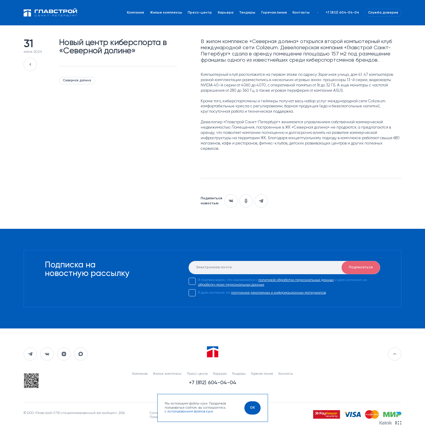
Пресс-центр (200, 12)
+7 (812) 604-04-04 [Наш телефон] (342, 12)
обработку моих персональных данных (231, 285)
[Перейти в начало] (394, 354)
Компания (135, 12)
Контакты (301, 12)
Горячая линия (274, 12)
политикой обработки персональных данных (296, 280)
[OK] (252, 408)
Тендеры (247, 12)
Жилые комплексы (166, 12)
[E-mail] (284, 267)
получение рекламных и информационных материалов (278, 293)
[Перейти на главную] (50, 12)
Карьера (225, 12)
